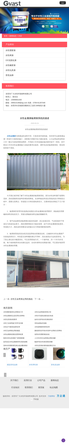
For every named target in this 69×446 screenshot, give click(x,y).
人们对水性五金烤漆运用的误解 (45, 338)
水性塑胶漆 (11, 50)
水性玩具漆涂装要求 (10, 319)
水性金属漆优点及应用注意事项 (13, 316)
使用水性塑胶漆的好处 (42, 334)
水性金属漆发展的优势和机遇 (13, 334)
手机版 (36, 399)
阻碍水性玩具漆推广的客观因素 (13, 338)
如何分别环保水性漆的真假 (44, 319)
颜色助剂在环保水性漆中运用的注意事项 (48, 330)
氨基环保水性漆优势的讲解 (44, 342)
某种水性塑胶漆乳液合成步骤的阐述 (15, 345)
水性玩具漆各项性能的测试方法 (45, 345)
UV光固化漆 (11, 60)
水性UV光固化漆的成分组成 (44, 316)
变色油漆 (10, 75)
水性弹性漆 (33, 365)
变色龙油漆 (55, 365)
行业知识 (15, 387)
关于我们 (14, 380)
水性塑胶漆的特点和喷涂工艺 (13, 312)
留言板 (41, 387)
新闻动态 (12, 36)
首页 (5, 36)
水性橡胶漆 (11, 65)
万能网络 (51, 396)
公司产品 (41, 380)
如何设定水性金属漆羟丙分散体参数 (15, 342)
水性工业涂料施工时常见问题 (13, 323)
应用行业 (28, 380)
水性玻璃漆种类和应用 (42, 327)
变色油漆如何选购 (41, 323)
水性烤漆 (10, 55)
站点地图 (54, 387)
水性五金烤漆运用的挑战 (22, 299)
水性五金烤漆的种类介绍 (43, 312)
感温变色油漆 (12, 365)
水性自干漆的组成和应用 (11, 327)
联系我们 (29, 387)
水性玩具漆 (11, 70)
